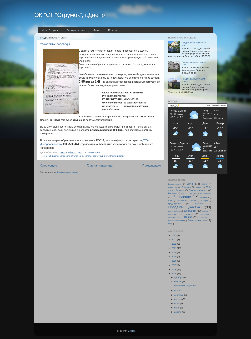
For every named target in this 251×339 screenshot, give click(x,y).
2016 (174, 269)
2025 (174, 235)
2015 (174, 273)
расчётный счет (100, 156)
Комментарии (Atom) (67, 172)
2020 (174, 252)
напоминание (205, 193)
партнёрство (182, 200)
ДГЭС (204, 184)
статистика (172, 214)
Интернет (172, 193)
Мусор (183, 193)
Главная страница (100, 165)
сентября (179, 295)
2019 (174, 256)
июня (177, 308)
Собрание (190, 210)
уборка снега (202, 217)
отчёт (170, 200)
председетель (174, 203)
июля (177, 303)
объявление (77, 156)
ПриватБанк (199, 203)
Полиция (204, 200)
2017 (174, 265)
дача (190, 183)
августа (178, 299)
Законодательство (198, 190)
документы (172, 187)
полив (193, 200)
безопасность (174, 184)
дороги (198, 187)
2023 (174, 239)
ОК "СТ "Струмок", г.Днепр (69, 15)
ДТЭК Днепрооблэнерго (58, 156)
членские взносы (176, 221)
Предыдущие (151, 165)
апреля (178, 312)
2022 (174, 244)
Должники (186, 187)
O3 (169, 224)
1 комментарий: (93, 152)
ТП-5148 (188, 217)
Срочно (205, 211)
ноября (178, 281)
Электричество (117, 156)
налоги (193, 193)
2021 (174, 248)
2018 (174, 261)
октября (178, 290)
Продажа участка (184, 207)
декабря (178, 277)
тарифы (189, 214)
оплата (87, 156)
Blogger (131, 331)
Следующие (48, 165)
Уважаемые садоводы (55, 44)
